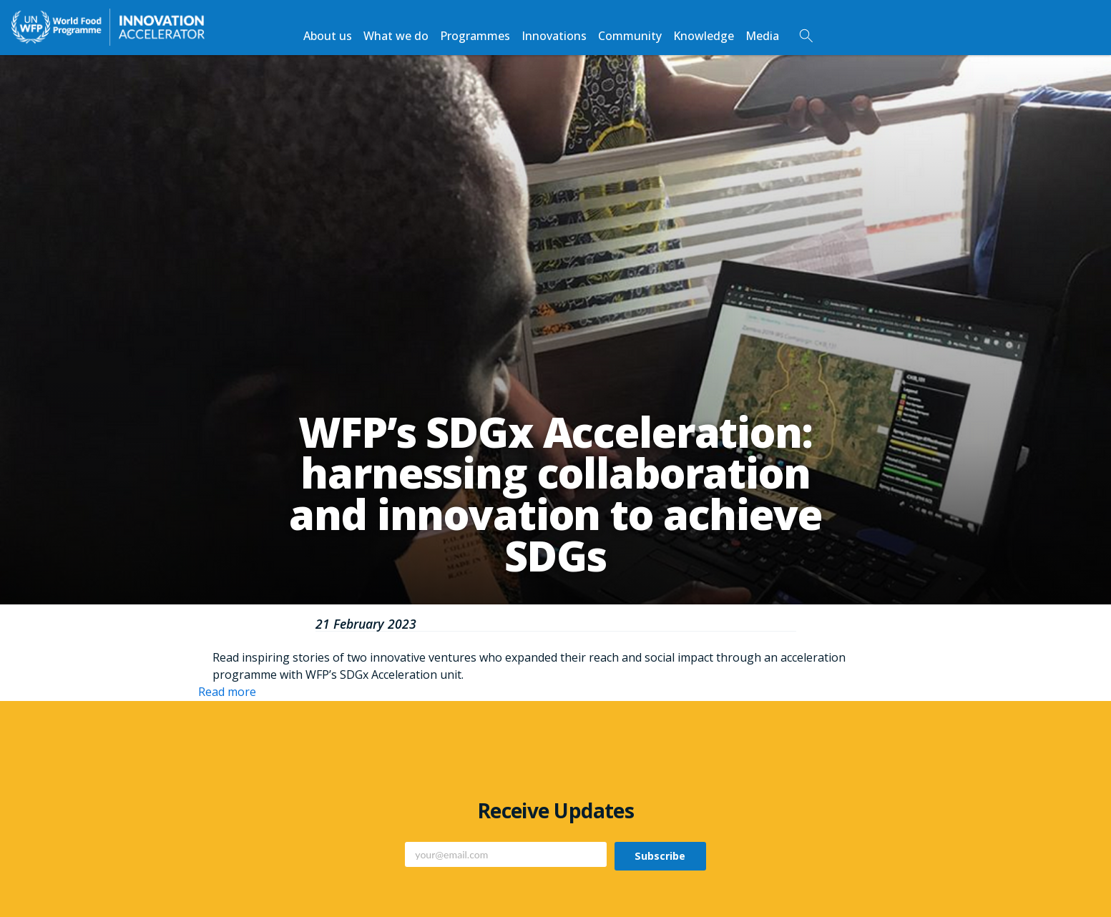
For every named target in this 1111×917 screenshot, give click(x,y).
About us (327, 36)
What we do (396, 36)
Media (762, 36)
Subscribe (660, 856)
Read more (227, 692)
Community (630, 36)
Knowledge (703, 36)
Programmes (475, 36)
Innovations (554, 36)
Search (806, 36)
